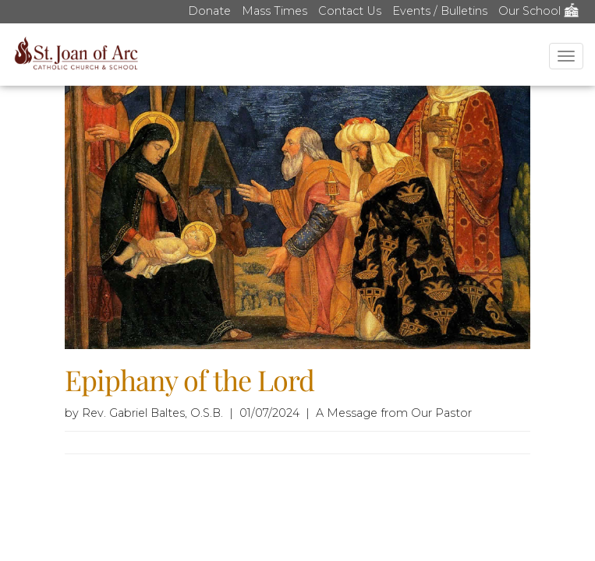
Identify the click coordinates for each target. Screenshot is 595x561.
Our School (538, 11)
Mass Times (274, 11)
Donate (209, 11)
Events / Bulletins (439, 11)
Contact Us (349, 11)
